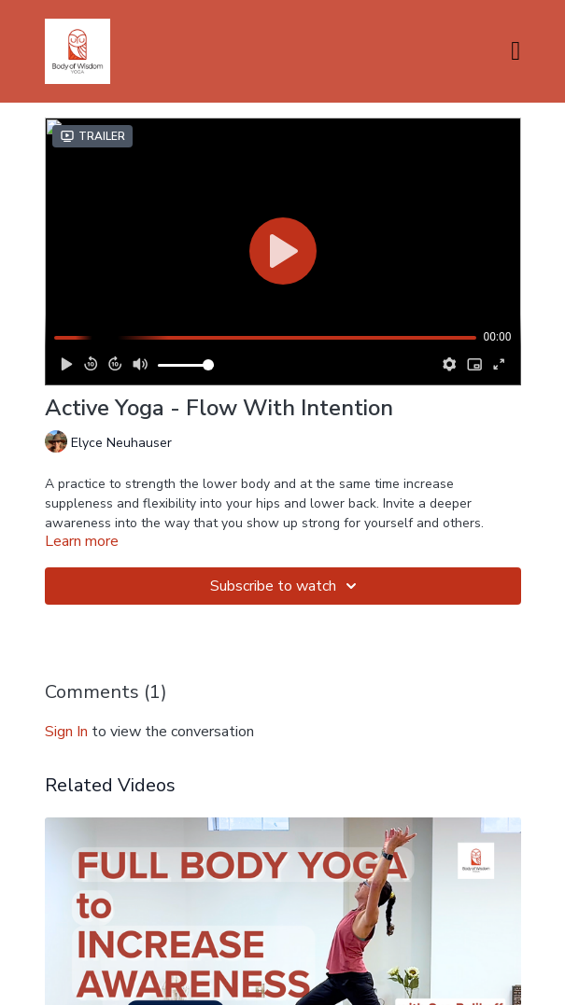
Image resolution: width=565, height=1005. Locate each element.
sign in (66, 731)
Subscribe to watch (286, 586)
